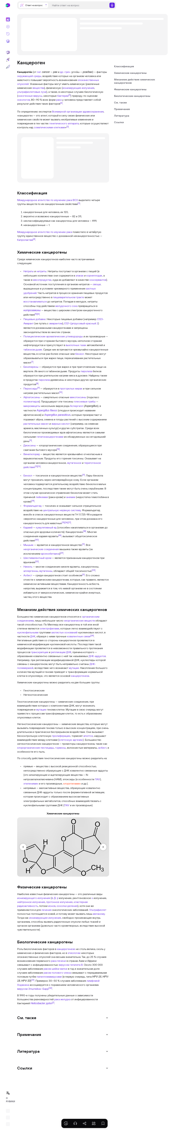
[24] (92, 635)
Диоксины (29, 445)
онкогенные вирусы (30, 95)
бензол (79, 353)
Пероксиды (30, 388)
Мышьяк (28, 544)
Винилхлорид (31, 454)
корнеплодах (94, 275)
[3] (79, 203)
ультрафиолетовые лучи (31, 91)
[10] (60, 392)
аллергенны (30, 570)
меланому (99, 913)
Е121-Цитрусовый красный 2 (81, 323)
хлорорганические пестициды (35, 747)
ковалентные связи (78, 636)
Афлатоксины (31, 397)
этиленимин (30, 783)
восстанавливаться (35, 301)
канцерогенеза (80, 675)
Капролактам (25, 239)
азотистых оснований (64, 632)
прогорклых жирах (71, 388)
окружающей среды (29, 76)
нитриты (41, 271)
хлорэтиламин (72, 783)
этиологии (74, 953)
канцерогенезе (66, 949)
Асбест (27, 575)
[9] (38, 387)
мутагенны (45, 570)
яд (55, 527)
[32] (50, 987)
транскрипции (39, 652)
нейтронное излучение (31, 902)
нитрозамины (32, 310)
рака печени (58, 960)
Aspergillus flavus (46, 410)
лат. (39, 72)
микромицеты (31, 406)
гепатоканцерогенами (49, 436)
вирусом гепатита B (71, 964)
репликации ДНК (61, 652)
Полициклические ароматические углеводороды (53, 336)
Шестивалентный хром (37, 557)
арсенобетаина (50, 553)
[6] (38, 313)
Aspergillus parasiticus (57, 414)
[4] (34, 238)
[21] (61, 552)
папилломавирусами (49, 976)
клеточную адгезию (71, 739)
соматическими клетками (49, 127)
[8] (37, 383)
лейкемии (42, 497)
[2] (61, 102)
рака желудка (62, 999)
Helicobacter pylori (41, 1003)
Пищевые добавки (34, 319)
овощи (97, 284)
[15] (63, 522)
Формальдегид (32, 505)
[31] (32, 979)
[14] (32, 500)
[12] (58, 448)
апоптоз (88, 735)
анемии (70, 497)
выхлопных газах (76, 345)
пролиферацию (61, 735)
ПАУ (97, 779)
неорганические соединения (41, 549)
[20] (37, 539)
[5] (36, 313)
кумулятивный (44, 527)
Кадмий (28, 527)
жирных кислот (60, 423)
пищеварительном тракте (68, 297)
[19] (59, 535)
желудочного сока (66, 306)
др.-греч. (65, 72)
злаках (80, 275)
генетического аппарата (64, 123)
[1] (69, 95)
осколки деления (67, 905)
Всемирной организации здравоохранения (78, 111)
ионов (51, 905)
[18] (84, 531)
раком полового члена (57, 972)
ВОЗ (75, 200)
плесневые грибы (85, 401)
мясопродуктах (42, 279)
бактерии (62, 95)
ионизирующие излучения (78, 87)
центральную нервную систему (62, 510)
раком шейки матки (55, 968)
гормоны (60, 747)
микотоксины (78, 397)
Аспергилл (76, 406)
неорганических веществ (79, 620)
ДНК (32, 636)
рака (59, 99)
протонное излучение (59, 902)
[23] (93, 570)
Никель (27, 566)
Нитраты (28, 271)
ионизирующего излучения (33, 898)
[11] (30, 440)
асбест (102, 747)
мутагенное (74, 462)
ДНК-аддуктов (97, 656)
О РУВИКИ (9, 1100)
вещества (38, 87)
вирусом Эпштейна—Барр (33, 988)
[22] (37, 561)
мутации (74, 668)
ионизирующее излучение (45, 917)
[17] (69, 522)
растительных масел (36, 423)
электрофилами (49, 628)
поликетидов (31, 401)
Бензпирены (30, 366)
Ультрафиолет (97, 909)
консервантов (97, 279)
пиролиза (86, 371)
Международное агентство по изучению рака (44, 200)
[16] (66, 522)
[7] (32, 361)
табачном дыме (32, 349)
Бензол (27, 475)
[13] (39, 466)
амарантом (55, 323)
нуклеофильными (27, 632)
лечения (46, 909)
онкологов (23, 99)
